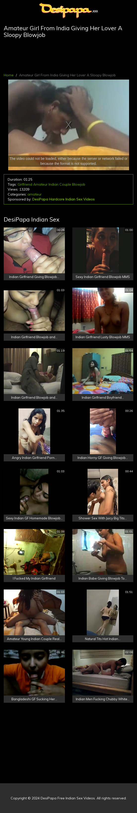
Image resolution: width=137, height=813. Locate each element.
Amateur (40, 184)
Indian (53, 184)
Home (9, 75)
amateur (34, 194)
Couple (65, 184)
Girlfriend (25, 184)
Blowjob (78, 184)
